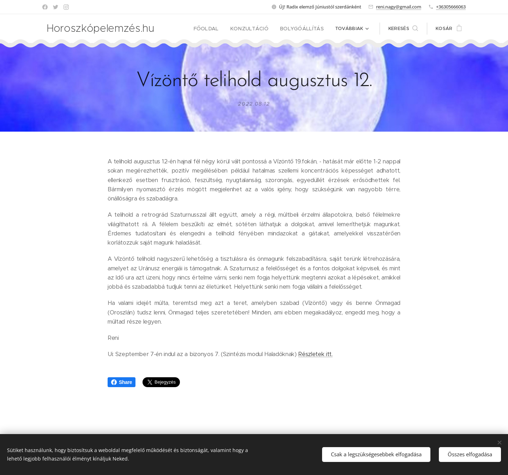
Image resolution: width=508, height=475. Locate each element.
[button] (403, 28)
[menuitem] (217, 28)
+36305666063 (451, 7)
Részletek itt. (315, 354)
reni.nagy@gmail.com (398, 7)
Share (121, 382)
